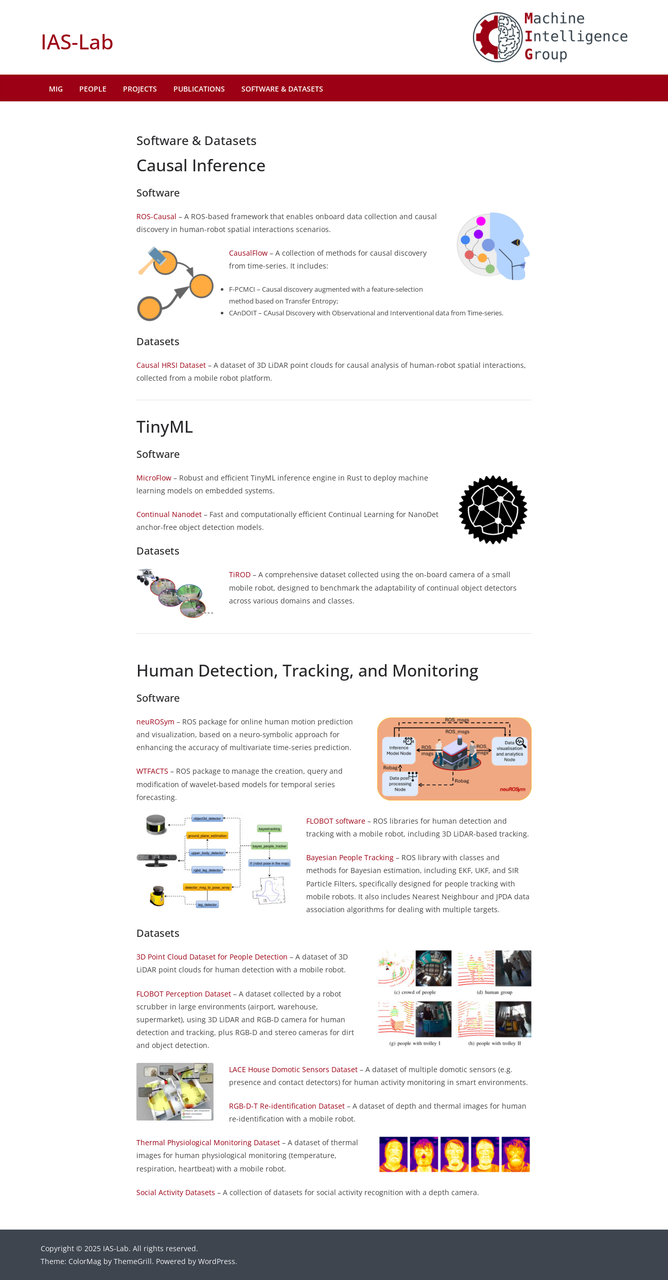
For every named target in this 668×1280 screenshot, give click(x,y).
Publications (199, 89)
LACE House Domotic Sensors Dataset (293, 1069)
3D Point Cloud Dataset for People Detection (212, 957)
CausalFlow (248, 253)
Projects (140, 89)
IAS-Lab (77, 41)
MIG (56, 89)
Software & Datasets (282, 89)
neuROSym (155, 721)
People (93, 89)
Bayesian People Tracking (350, 857)
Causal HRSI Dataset (171, 365)
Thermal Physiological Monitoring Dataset (208, 1142)
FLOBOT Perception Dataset (183, 994)
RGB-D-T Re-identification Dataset (287, 1106)
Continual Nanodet (169, 514)
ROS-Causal (156, 216)
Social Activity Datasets (175, 1192)
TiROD (240, 574)
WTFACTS (152, 771)
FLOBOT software (335, 821)
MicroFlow (153, 478)
